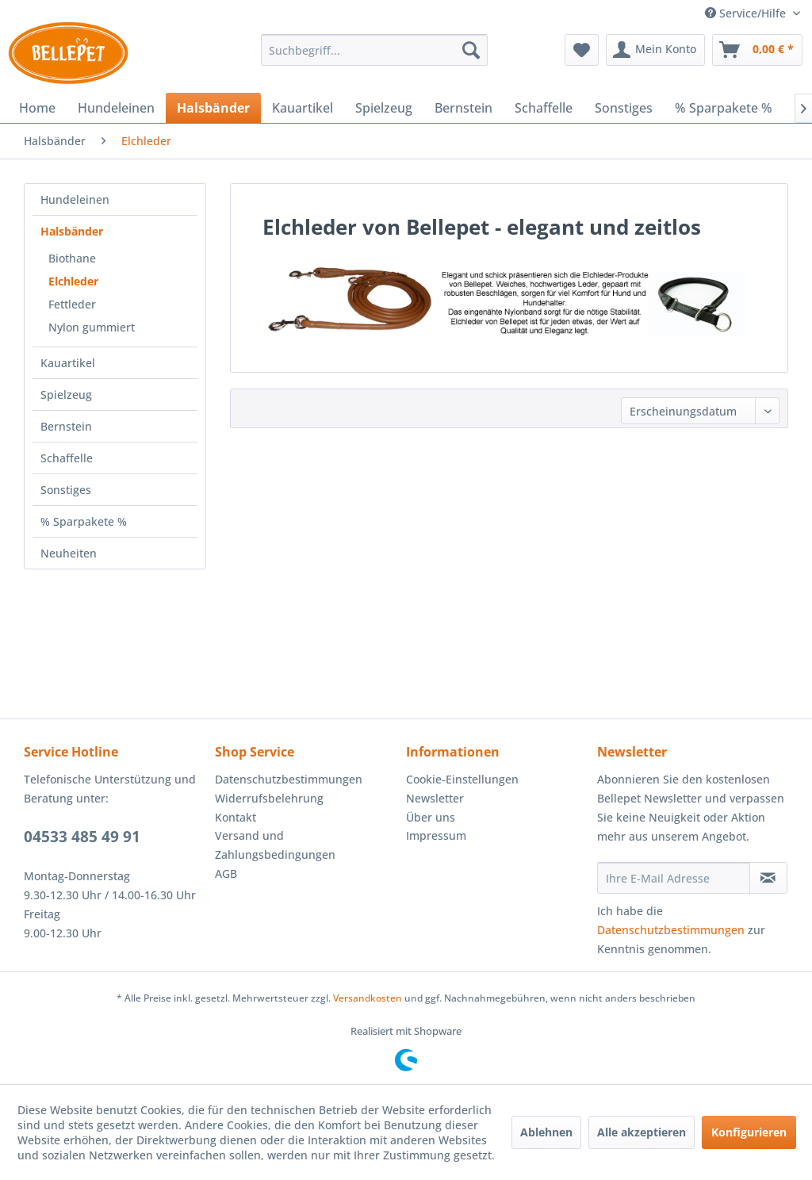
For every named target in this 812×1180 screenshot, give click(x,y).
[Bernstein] (463, 108)
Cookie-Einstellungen (462, 779)
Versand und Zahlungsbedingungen (275, 845)
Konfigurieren (749, 1132)
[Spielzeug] (383, 108)
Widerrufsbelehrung (269, 798)
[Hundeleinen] (116, 108)
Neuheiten (68, 553)
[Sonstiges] (624, 108)
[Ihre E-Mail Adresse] (673, 878)
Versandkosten (367, 998)
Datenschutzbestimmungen (288, 779)
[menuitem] (374, 50)
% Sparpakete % (83, 521)
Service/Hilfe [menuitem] (747, 13)
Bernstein (66, 426)
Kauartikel (67, 362)
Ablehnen (546, 1132)
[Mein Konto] (655, 50)
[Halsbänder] (213, 108)
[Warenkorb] (757, 50)
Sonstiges (65, 489)
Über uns (430, 817)
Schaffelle (66, 457)
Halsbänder (71, 231)
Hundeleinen (74, 199)
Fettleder (72, 304)
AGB (226, 873)
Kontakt (235, 817)
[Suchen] (471, 50)
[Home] (37, 108)
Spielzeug (66, 394)
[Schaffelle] (544, 108)
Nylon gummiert (91, 327)
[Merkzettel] (582, 50)
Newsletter (435, 798)
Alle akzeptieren (641, 1132)
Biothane (72, 258)
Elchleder (73, 281)
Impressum (436, 835)
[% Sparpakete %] (723, 108)
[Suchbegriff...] (374, 50)
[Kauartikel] (302, 108)
